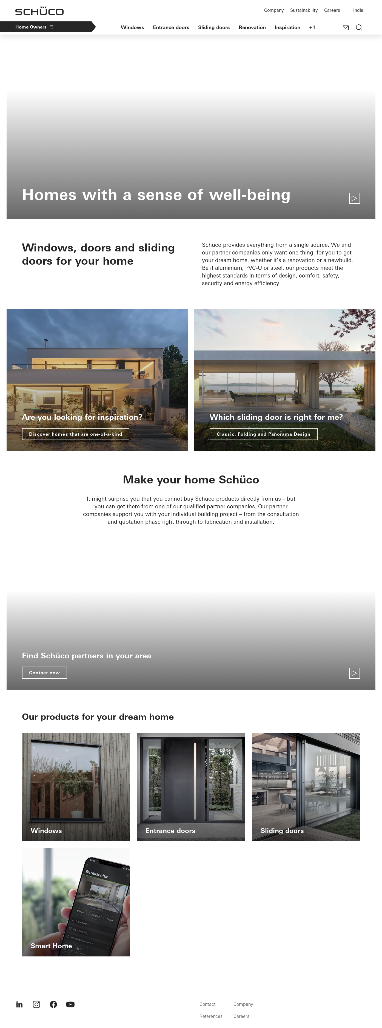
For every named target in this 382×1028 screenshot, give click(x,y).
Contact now (44, 672)
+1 (312, 27)
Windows (132, 27)
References (211, 1016)
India (358, 10)
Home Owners (34, 27)
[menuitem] (19, 1004)
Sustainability (304, 10)
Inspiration (287, 27)
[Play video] (354, 198)
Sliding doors (214, 27)
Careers (332, 10)
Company (274, 10)
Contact (207, 1004)
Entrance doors (171, 27)
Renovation (252, 27)
